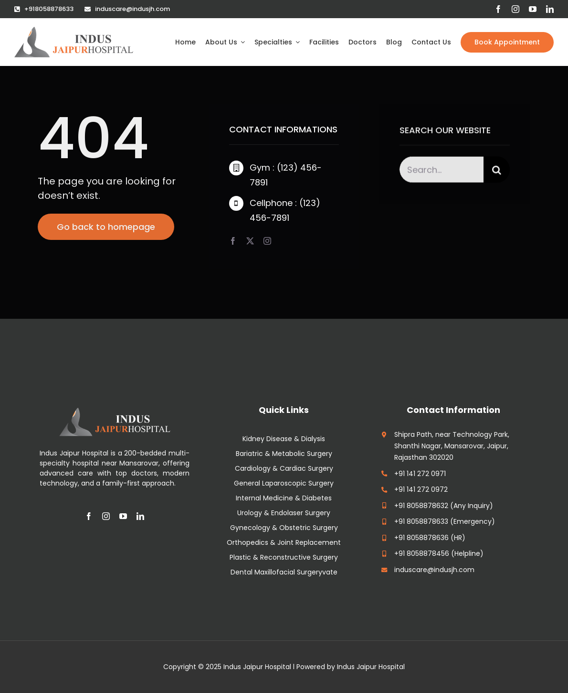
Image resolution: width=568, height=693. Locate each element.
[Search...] (442, 171)
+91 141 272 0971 (420, 473)
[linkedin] (550, 9)
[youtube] (532, 9)
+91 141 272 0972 (421, 489)
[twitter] (250, 241)
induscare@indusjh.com (434, 569)
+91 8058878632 (421, 505)
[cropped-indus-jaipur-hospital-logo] (73, 31)
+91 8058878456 (421, 553)
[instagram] (515, 9)
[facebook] (498, 9)
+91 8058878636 (421, 537)
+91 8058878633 (421, 521)
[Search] (497, 171)
